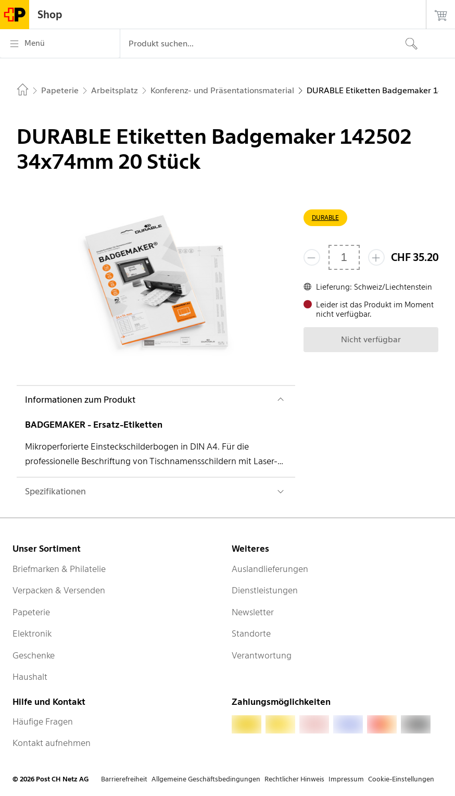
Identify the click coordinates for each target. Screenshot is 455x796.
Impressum (346, 779)
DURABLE (325, 217)
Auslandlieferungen (270, 569)
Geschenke (33, 655)
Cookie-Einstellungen (401, 779)
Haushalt (29, 676)
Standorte (251, 633)
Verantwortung (262, 655)
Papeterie (31, 612)
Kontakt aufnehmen (51, 743)
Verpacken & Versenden (58, 590)
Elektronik (32, 633)
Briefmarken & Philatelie (59, 569)
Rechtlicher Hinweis (294, 779)
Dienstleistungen (265, 590)
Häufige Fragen (42, 721)
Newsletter (253, 612)
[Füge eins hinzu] (376, 257)
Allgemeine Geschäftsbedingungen (205, 779)
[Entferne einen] (312, 257)
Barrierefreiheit (124, 779)
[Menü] (60, 43)
